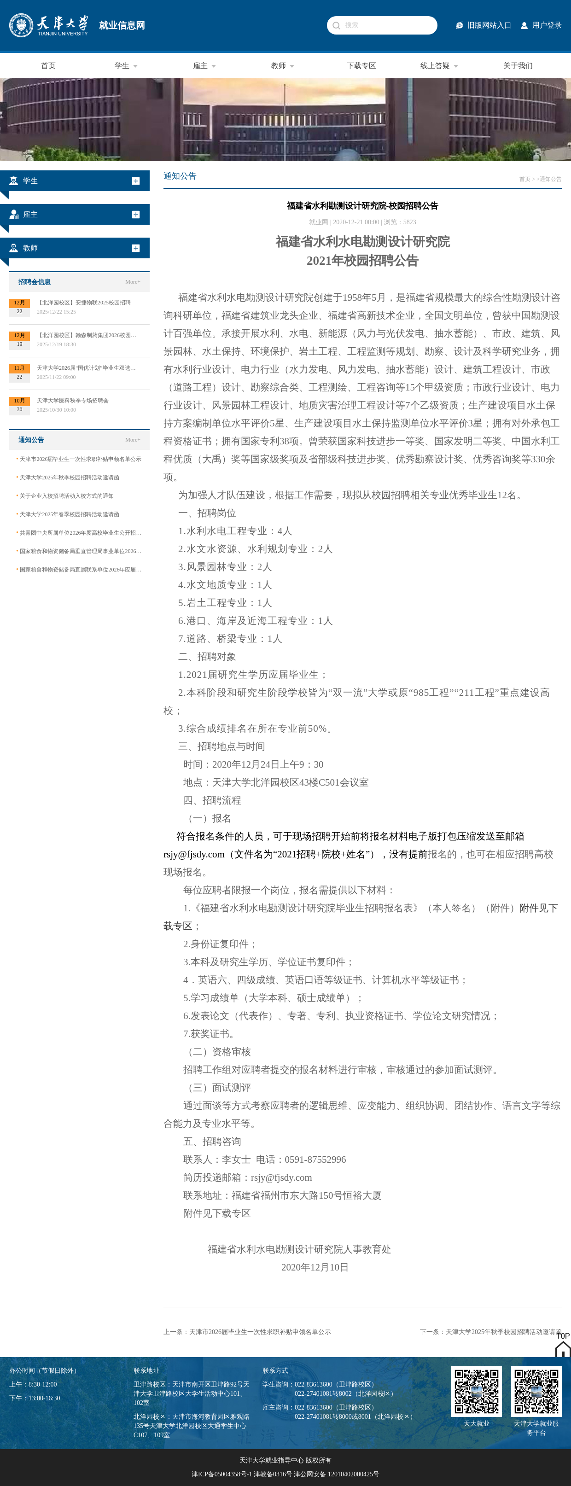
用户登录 (547, 25)
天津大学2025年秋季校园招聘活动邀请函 (67, 477)
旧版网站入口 (489, 25)
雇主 (205, 66)
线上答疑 (439, 66)
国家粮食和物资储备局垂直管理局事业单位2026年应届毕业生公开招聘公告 (79, 551)
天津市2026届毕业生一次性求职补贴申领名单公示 (78, 458)
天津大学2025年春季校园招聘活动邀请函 (67, 514)
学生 (127, 66)
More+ (132, 282)
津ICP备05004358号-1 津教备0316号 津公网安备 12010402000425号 (285, 1474)
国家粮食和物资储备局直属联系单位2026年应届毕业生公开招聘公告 (79, 569)
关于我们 (518, 66)
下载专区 (361, 66)
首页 (48, 66)
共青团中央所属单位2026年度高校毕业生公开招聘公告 (79, 532)
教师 (283, 66)
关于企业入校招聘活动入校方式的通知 (65, 495)
